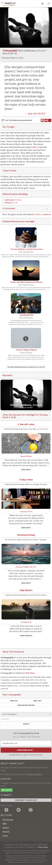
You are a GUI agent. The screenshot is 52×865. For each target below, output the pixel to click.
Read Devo (26, 470)
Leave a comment (42, 214)
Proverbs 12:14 (26, 622)
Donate (6, 790)
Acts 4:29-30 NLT (36, 113)
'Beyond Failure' (26, 456)
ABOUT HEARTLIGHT (13, 763)
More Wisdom (26, 636)
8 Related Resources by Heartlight (19, 221)
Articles (6, 828)
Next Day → (38, 701)
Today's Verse (26, 479)
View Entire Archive (26, 705)
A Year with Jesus (26, 424)
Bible (5, 823)
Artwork (6, 831)
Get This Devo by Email (17, 120)
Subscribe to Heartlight (26, 800)
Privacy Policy (37, 755)
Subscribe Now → (26, 750)
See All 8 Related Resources (26, 367)
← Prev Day (13, 701)
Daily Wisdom (26, 590)
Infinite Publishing (34, 774)
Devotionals (8, 820)
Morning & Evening (26, 534)
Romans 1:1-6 (11, 202)
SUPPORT (6, 779)
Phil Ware (30, 673)
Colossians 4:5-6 (26, 511)
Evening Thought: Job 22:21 (26, 567)
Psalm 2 (34, 147)
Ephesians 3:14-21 (13, 200)
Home (5, 836)
